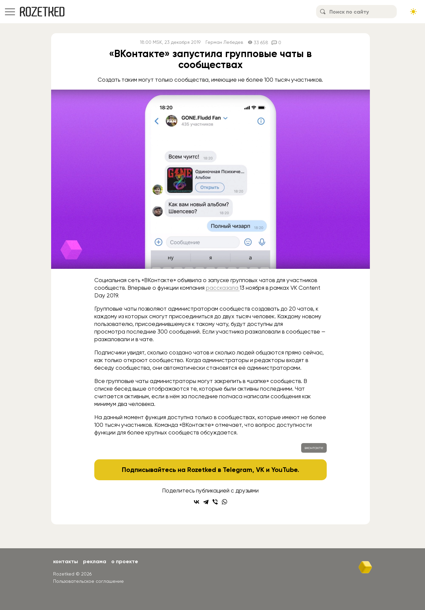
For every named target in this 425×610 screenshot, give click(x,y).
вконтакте (313, 447)
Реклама (94, 561)
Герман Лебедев (224, 42)
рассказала (223, 287)
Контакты (65, 561)
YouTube (284, 470)
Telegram (237, 470)
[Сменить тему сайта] (413, 11)
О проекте (124, 561)
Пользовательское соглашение (88, 581)
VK (260, 470)
